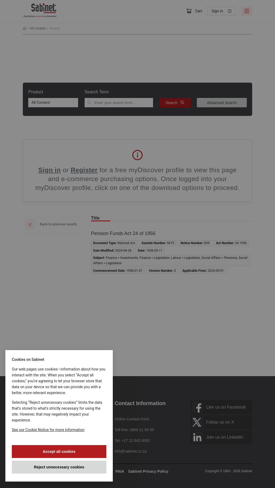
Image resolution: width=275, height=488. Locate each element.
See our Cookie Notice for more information (48, 430)
